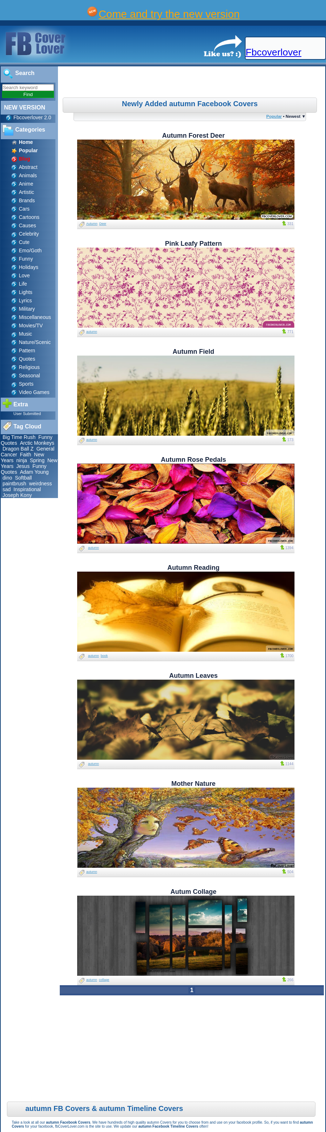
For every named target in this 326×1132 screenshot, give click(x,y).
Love (24, 275)
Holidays (28, 267)
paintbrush (14, 483)
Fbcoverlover (273, 52)
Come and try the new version (169, 14)
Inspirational (27, 489)
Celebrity (29, 234)
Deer (102, 223)
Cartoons (29, 217)
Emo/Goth (30, 250)
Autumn (91, 223)
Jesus (23, 466)
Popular (274, 116)
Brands (27, 200)
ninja (21, 460)
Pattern (27, 350)
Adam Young (34, 472)
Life (23, 284)
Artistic (26, 192)
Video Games (34, 392)
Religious (29, 367)
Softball (23, 478)
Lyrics (25, 300)
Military (27, 309)
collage (104, 980)
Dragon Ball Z (18, 449)
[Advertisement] (192, 83)
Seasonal (29, 375)
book (104, 656)
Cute (24, 242)
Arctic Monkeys (37, 443)
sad (7, 489)
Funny (26, 259)
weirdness (40, 483)
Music (25, 334)
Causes (27, 225)
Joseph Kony (17, 495)
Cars (24, 209)
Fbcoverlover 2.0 (32, 117)
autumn (91, 331)
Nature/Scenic (35, 342)
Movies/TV (31, 325)
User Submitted (27, 413)
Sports (26, 384)
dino (7, 478)
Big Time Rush (19, 437)
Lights (25, 292)
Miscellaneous (35, 317)
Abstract (28, 167)
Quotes (27, 359)
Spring (37, 460)
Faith (25, 454)
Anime (26, 184)
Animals (28, 175)
